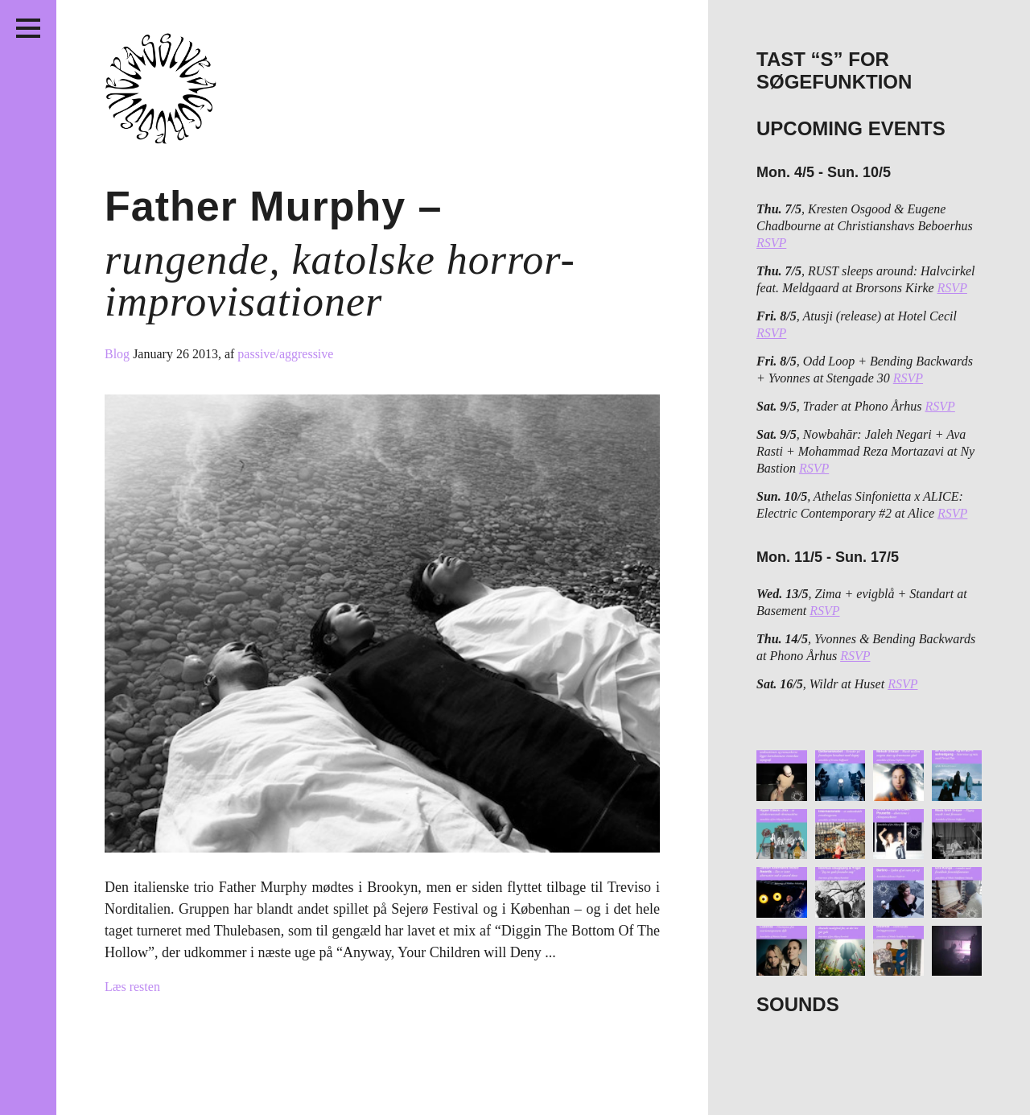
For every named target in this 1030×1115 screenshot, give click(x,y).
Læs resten (132, 986)
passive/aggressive (285, 354)
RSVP (771, 243)
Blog (119, 354)
